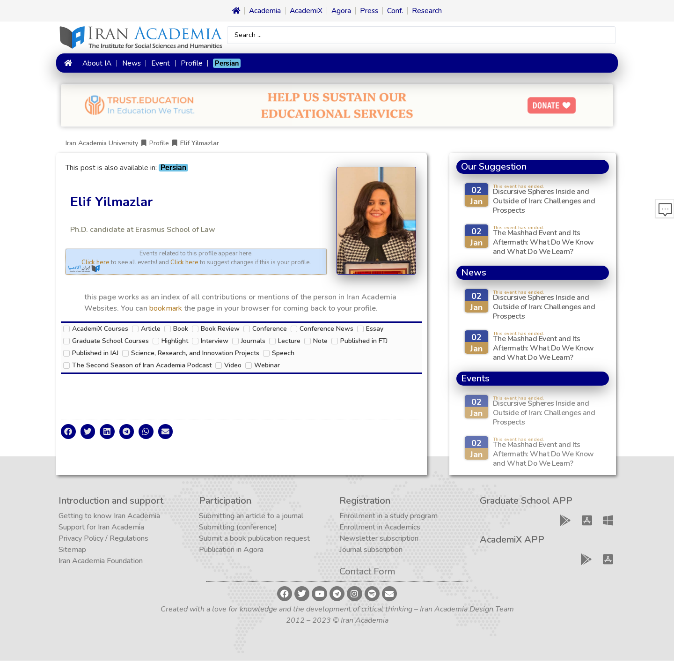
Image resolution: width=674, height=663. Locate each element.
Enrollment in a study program (388, 518)
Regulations (129, 541)
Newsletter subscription (378, 541)
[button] (68, 433)
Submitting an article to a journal (251, 518)
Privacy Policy (81, 541)
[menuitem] (227, 64)
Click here (95, 265)
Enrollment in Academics (379, 529)
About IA (96, 64)
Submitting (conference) (238, 529)
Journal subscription (371, 552)
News (131, 64)
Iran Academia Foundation (101, 563)
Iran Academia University (102, 145)
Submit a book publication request (254, 541)
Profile (191, 64)
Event (160, 64)
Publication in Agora (231, 552)
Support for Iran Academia (101, 529)
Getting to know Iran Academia (109, 518)
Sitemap (72, 552)
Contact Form (367, 573)
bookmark (165, 310)
